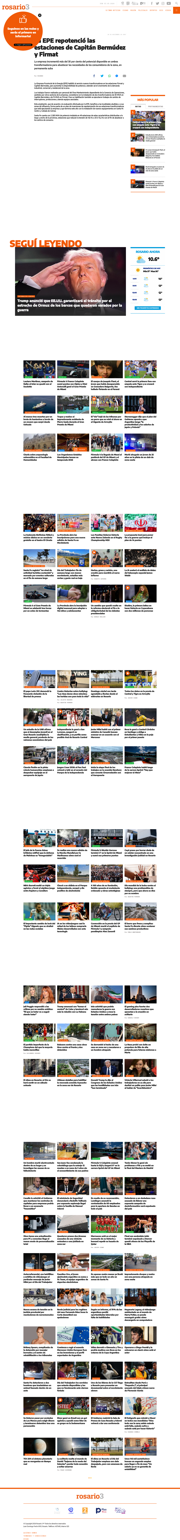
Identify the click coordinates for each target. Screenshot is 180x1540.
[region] (90, 23)
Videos (168, 10)
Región (133, 10)
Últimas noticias (113, 10)
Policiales (142, 10)
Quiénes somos (30, 1533)
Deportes (153, 10)
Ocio (161, 10)
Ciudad (125, 10)
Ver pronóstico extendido (148, 308)
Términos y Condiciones (34, 1536)
